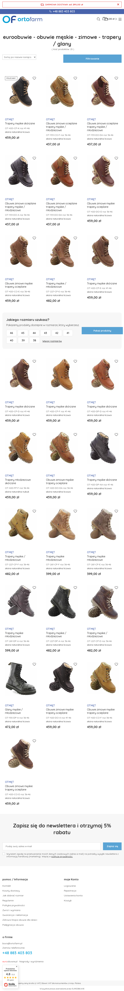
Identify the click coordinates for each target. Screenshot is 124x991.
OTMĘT (9, 119)
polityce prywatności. (62, 856)
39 (23, 340)
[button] (29, 881)
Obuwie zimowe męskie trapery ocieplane (101, 205)
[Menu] (120, 19)
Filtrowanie (92, 58)
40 (11, 340)
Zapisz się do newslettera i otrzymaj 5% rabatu (62, 828)
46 (11, 333)
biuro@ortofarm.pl (12, 942)
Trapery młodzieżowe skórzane (18, 481)
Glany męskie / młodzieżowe (14, 711)
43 (45, 333)
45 (22, 333)
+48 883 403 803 (64, 11)
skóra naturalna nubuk (17, 491)
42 (56, 333)
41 (68, 333)
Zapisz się (112, 846)
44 (34, 333)
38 (34, 340)
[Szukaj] (98, 19)
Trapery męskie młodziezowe (55, 558)
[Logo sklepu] (22, 19)
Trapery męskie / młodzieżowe (56, 285)
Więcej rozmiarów (52, 341)
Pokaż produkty (102, 330)
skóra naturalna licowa (17, 132)
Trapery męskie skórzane (20, 123)
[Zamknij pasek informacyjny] (118, 4)
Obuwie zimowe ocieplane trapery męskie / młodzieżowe (61, 127)
